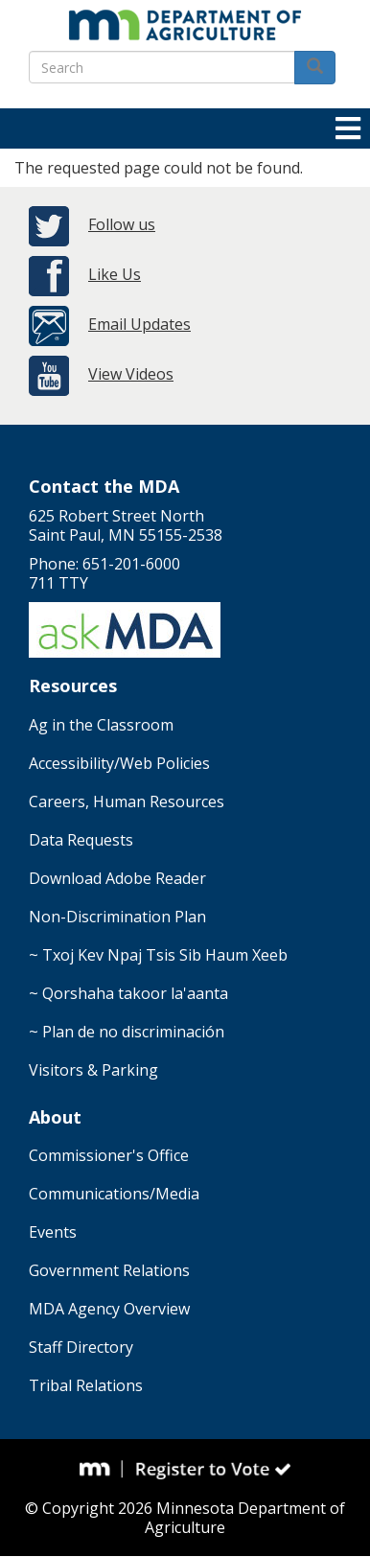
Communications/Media (114, 1193)
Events (53, 1232)
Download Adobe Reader (117, 878)
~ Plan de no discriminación (126, 1031)
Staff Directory (81, 1347)
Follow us (121, 224)
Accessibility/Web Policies (119, 763)
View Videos (130, 373)
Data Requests (81, 839)
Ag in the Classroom (101, 724)
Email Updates (139, 324)
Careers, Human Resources (126, 801)
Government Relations (109, 1270)
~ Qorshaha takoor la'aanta (128, 993)
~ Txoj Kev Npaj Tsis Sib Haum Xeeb (158, 954)
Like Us (114, 274)
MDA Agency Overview (109, 1308)
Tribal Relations (86, 1385)
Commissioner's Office (109, 1155)
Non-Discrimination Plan (117, 916)
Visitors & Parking (93, 1070)
